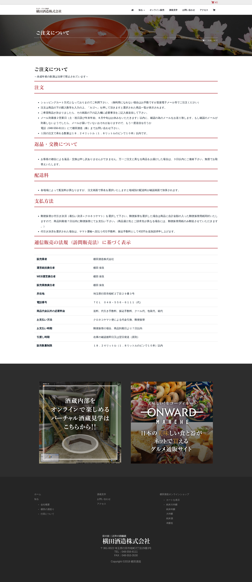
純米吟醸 (170, 509)
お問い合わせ (188, 10)
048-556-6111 (130, 551)
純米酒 (169, 518)
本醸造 (169, 523)
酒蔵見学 (101, 494)
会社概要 (45, 504)
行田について (47, 514)
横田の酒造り (47, 509)
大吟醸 (169, 513)
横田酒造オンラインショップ (174, 494)
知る (142, 10)
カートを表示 (173, 500)
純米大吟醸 (171, 504)
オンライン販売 (157, 10)
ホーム (37, 494)
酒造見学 (173, 10)
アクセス (204, 10)
